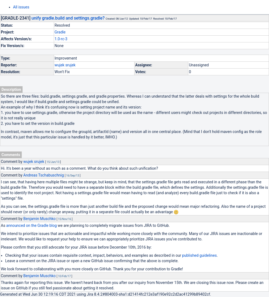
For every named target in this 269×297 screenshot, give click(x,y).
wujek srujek (65, 65)
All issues (21, 7)
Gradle (60, 32)
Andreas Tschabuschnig (43, 175)
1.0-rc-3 (61, 39)
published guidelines (199, 255)
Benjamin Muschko (39, 218)
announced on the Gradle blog (31, 225)
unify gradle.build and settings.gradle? (68, 18)
